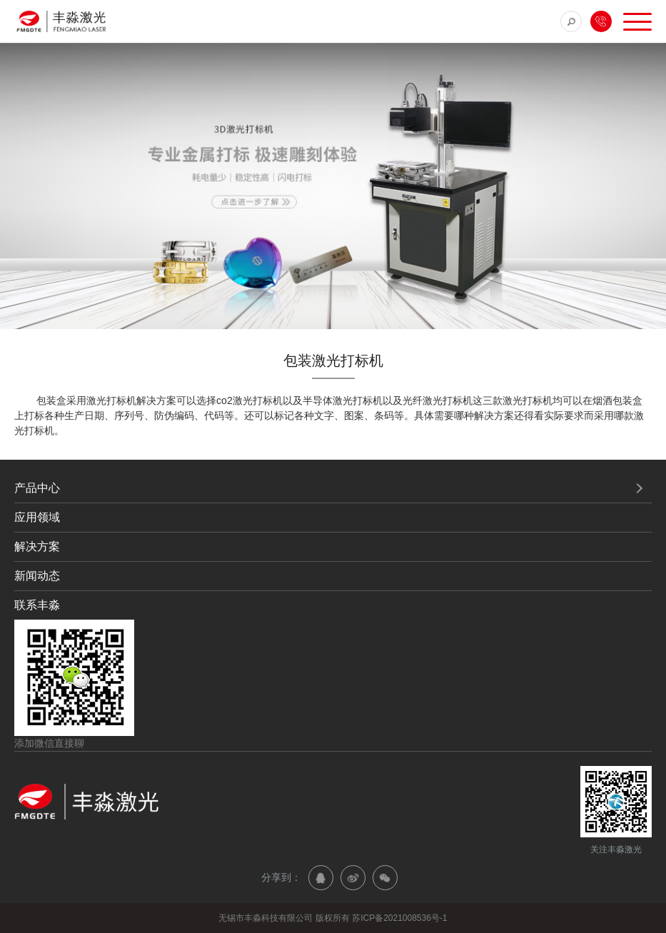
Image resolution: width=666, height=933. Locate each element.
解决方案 (37, 546)
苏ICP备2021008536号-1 (399, 918)
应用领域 (37, 517)
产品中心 (37, 488)
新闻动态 (37, 576)
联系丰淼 (37, 605)
